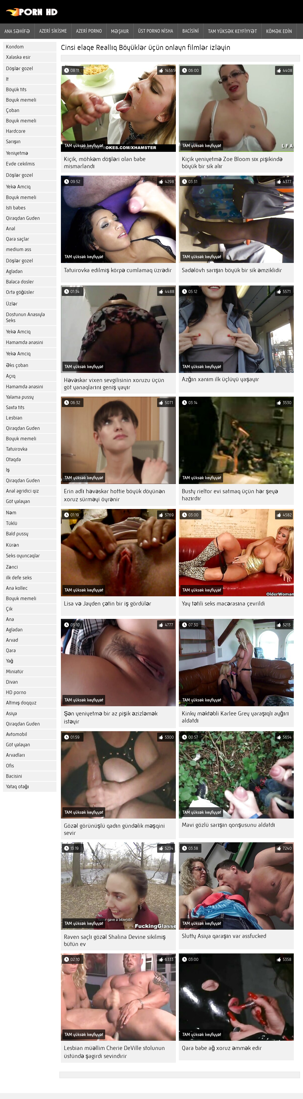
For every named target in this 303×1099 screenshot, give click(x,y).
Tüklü (11, 523)
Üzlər (12, 304)
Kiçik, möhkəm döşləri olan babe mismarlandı (105, 163)
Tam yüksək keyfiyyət (232, 31)
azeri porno (89, 31)
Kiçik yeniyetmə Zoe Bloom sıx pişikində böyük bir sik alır (232, 163)
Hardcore (16, 131)
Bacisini (190, 31)
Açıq (10, 376)
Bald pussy (17, 534)
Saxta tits (15, 407)
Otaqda (13, 459)
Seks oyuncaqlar (23, 556)
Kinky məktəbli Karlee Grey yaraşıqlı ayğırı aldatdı (235, 717)
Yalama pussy (20, 397)
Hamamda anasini (24, 342)
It (7, 79)
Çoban (12, 110)
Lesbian (14, 418)
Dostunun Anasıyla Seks (25, 317)
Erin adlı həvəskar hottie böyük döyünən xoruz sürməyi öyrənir (114, 495)
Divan (12, 682)
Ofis (10, 766)
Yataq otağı (17, 786)
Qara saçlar (17, 239)
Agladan (14, 271)
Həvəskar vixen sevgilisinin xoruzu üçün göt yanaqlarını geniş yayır (114, 384)
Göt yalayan (18, 501)
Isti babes (16, 208)
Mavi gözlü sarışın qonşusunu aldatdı (228, 825)
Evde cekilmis (20, 164)
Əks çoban (17, 365)
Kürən (12, 545)
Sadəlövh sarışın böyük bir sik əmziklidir (232, 270)
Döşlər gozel (19, 68)
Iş (8, 470)
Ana (10, 619)
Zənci (12, 567)
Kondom (15, 47)
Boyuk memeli (21, 100)
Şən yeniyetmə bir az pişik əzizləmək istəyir (110, 717)
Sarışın (13, 141)
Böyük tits (16, 89)
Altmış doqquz (21, 703)
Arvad (12, 640)
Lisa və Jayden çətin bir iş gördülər (107, 603)
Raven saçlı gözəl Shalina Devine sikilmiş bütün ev (115, 940)
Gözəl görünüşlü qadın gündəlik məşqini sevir (114, 829)
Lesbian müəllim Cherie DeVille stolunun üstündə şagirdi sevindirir (114, 1052)
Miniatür (14, 671)
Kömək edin (279, 31)
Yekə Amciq (18, 187)
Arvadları (15, 755)
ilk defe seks (19, 578)
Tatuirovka (16, 449)
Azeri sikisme (53, 31)
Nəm (11, 512)
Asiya (11, 713)
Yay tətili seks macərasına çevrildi (223, 603)
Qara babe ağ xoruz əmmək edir (222, 1048)
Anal (10, 228)
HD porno (16, 692)
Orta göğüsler (20, 292)
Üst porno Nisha (155, 31)
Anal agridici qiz (22, 491)
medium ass (18, 249)
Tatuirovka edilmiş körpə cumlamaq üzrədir (118, 270)
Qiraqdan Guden (23, 218)
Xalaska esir (18, 57)
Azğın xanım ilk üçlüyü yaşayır (220, 379)
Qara (11, 650)
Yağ (9, 661)
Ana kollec (17, 588)
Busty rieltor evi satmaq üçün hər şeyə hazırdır (230, 495)
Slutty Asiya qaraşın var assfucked (224, 936)
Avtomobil (16, 734)
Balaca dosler (20, 282)
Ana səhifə (17, 31)
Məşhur (120, 31)
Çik (9, 609)
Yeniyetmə (17, 153)
